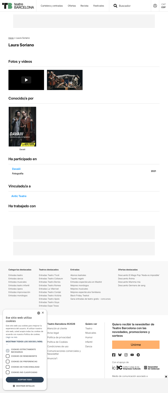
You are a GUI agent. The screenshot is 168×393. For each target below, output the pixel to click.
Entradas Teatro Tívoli (49, 275)
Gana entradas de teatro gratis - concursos (90, 299)
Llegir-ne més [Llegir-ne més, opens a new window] (11, 337)
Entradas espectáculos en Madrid (86, 282)
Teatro (88, 328)
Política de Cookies (57, 341)
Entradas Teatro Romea (50, 285)
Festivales (98, 5)
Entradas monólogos (17, 295)
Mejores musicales (79, 288)
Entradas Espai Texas (49, 305)
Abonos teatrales (78, 275)
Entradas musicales (17, 282)
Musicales (90, 332)
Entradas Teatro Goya (49, 302)
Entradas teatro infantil (18, 285)
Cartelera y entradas (52, 5)
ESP (163, 7)
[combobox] (133, 6)
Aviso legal (53, 332)
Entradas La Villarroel (49, 288)
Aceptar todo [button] (25, 379)
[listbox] (38, 313)
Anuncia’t (52, 358)
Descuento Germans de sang (131, 285)
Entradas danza (15, 278)
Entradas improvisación (19, 292)
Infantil (88, 341)
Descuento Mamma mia (129, 282)
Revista (84, 5)
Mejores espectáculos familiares (85, 292)
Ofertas (72, 5)
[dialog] (25, 349)
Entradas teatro (15, 275)
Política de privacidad (59, 337)
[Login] (155, 6)
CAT (163, 4)
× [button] (43, 313)
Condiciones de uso (57, 346)
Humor (89, 337)
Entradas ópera (15, 288)
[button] (25, 343)
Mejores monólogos (79, 285)
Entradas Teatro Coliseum (51, 278)
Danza (88, 346)
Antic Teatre (19, 196)
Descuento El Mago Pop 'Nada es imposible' (139, 275)
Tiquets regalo (77, 278)
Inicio (11, 38)
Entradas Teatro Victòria (50, 295)
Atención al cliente (57, 328)
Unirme (136, 345)
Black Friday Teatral (79, 295)
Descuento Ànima (126, 278)
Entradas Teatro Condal (50, 292)
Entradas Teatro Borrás (49, 282)
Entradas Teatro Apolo (49, 299)
